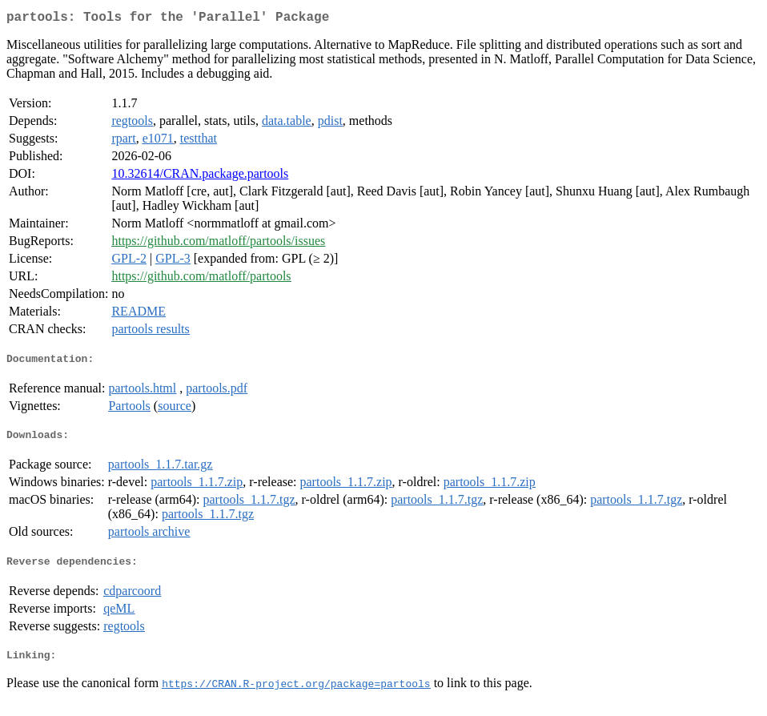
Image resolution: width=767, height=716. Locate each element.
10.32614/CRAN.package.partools (199, 176)
